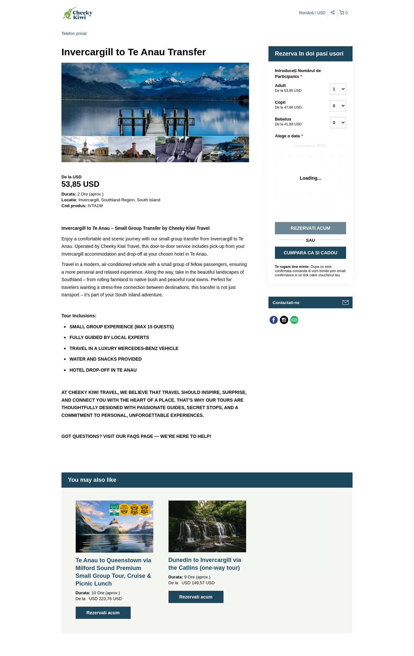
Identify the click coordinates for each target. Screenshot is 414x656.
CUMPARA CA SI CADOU (310, 252)
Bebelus (294, 122)
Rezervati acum (103, 612)
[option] (84, 149)
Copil (294, 105)
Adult (294, 88)
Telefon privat (73, 33)
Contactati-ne (286, 302)
